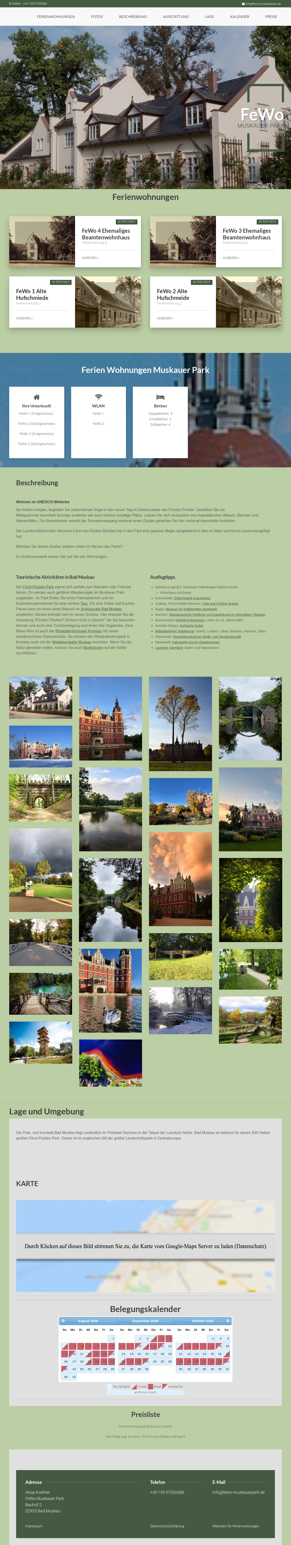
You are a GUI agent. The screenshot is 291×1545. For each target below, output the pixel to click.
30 (65, 1377)
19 (89, 1361)
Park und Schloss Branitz (220, 603)
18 (82, 1361)
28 (105, 1369)
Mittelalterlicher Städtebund (174, 631)
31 (74, 1377)
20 (97, 1361)
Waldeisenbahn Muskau (71, 642)
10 (74, 1354)
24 (74, 1369)
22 (112, 1361)
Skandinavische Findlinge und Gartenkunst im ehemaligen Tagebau (217, 614)
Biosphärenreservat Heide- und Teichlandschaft (207, 637)
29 (112, 1369)
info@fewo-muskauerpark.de (261, 4)
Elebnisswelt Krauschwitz (192, 598)
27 (97, 1369)
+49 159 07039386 (167, 1492)
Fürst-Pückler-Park (38, 587)
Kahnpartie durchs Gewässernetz (196, 642)
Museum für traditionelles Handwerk (191, 609)
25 (82, 1369)
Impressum (34, 1526)
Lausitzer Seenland (169, 648)
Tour (83, 603)
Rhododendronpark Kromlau (78, 631)
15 (112, 1354)
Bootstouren (93, 648)
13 (97, 1354)
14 (105, 1354)
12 (89, 1354)
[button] (56, 16)
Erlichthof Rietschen (190, 620)
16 (65, 1361)
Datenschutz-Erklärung (167, 1526)
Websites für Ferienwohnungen (235, 1526)
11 (82, 1354)
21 (105, 1361)
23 (65, 1369)
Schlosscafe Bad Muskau (101, 609)
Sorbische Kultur (192, 626)
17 (74, 1361)
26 (89, 1369)
